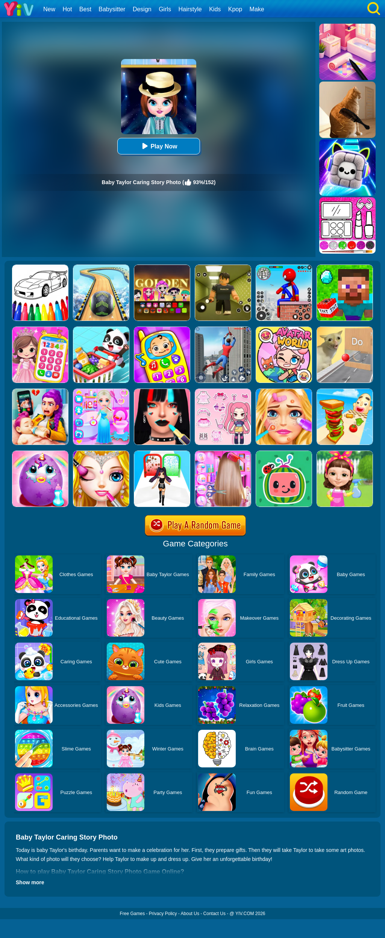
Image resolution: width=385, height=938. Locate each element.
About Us (190, 913)
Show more (30, 882)
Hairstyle (190, 9)
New (49, 9)
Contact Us (214, 913)
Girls (165, 9)
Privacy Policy (163, 913)
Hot (67, 9)
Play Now (158, 146)
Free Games (132, 913)
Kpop (235, 9)
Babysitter (112, 9)
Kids (215, 9)
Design (142, 9)
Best (85, 9)
